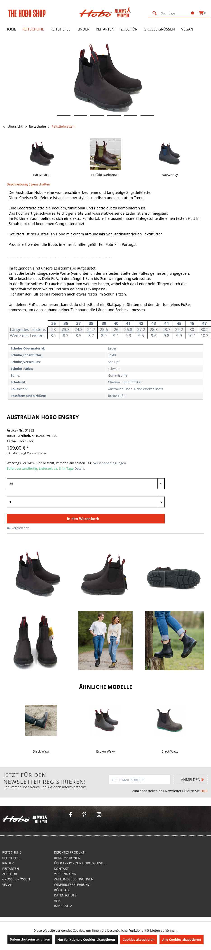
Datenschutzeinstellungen (30, 939)
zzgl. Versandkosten (33, 453)
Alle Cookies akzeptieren (181, 939)
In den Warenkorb (83, 518)
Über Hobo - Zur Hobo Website (80, 863)
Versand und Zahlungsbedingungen (74, 876)
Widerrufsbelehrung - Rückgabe (73, 887)
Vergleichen (18, 528)
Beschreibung (17, 184)
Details (80, 468)
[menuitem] (167, 13)
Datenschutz (65, 895)
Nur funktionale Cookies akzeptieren (86, 939)
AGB (57, 900)
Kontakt (61, 868)
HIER (204, 791)
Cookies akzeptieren (139, 939)
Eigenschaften (39, 184)
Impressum (63, 906)
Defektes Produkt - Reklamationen (70, 855)
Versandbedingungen (109, 463)
